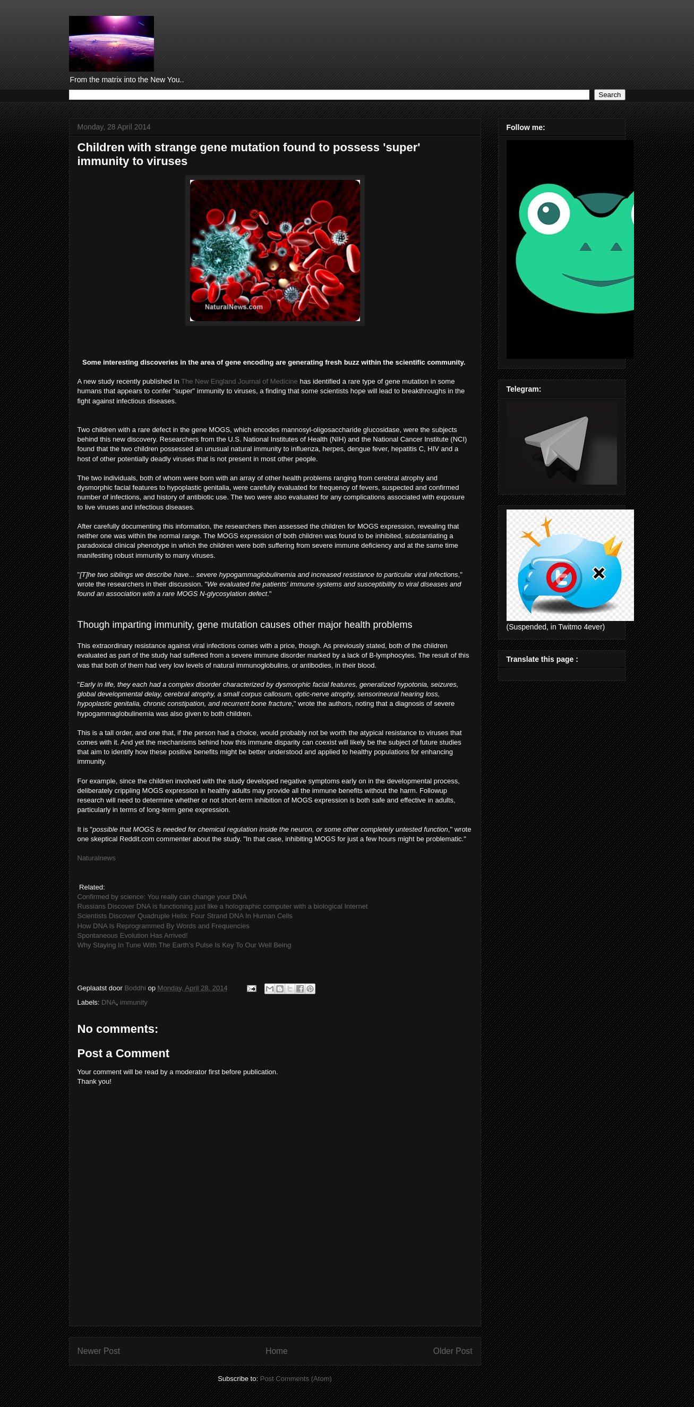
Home (276, 1351)
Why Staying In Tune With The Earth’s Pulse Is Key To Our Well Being (185, 945)
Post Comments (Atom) (296, 1379)
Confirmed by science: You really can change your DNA (162, 897)
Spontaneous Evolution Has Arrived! (133, 935)
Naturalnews (97, 858)
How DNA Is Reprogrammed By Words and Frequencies (164, 926)
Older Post (453, 1351)
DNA (108, 1002)
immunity (134, 1002)
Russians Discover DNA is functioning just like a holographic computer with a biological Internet (223, 906)
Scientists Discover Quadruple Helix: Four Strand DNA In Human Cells (185, 916)
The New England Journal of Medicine (239, 381)
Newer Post (99, 1351)
